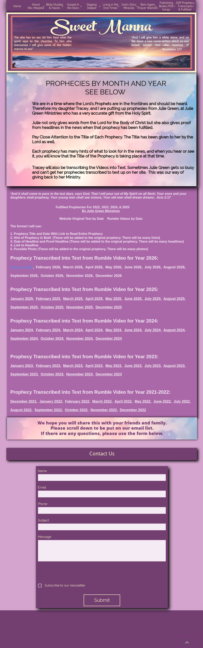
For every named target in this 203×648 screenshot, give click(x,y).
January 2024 (21, 330)
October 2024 (52, 339)
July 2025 (153, 299)
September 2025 (24, 307)
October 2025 (52, 307)
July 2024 (153, 330)
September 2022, (48, 410)
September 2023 (24, 374)
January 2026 (21, 267)
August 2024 (174, 330)
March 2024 (72, 330)
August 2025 (174, 299)
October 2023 (52, 374)
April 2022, (124, 401)
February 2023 (48, 366)
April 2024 (93, 330)
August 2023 (174, 366)
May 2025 (113, 299)
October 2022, (76, 410)
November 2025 (79, 307)
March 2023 (72, 366)
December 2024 (109, 339)
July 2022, (182, 401)
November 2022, (104, 410)
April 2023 (93, 366)
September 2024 (24, 339)
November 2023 (79, 374)
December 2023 (109, 374)
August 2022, (21, 410)
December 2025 (109, 307)
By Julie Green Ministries (101, 211)
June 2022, (162, 401)
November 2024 (79, 339)
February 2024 (48, 330)
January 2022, (51, 401)
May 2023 (113, 366)
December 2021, (23, 401)
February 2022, (77, 401)
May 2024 (113, 330)
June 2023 (133, 366)
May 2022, (143, 401)
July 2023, (153, 366)
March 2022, (102, 401)
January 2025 (21, 299)
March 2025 (72, 299)
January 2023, (22, 366)
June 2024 (133, 330)
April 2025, (94, 299)
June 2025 (133, 299)
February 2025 (48, 299)
